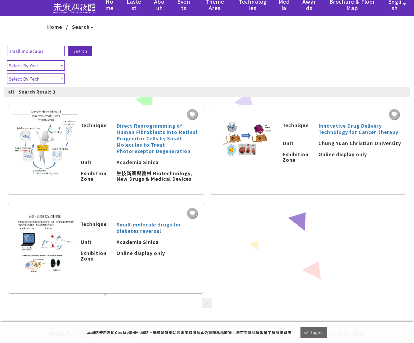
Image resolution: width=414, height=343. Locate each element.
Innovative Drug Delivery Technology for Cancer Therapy (358, 128)
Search (80, 51)
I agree (317, 332)
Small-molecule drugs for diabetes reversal (148, 227)
